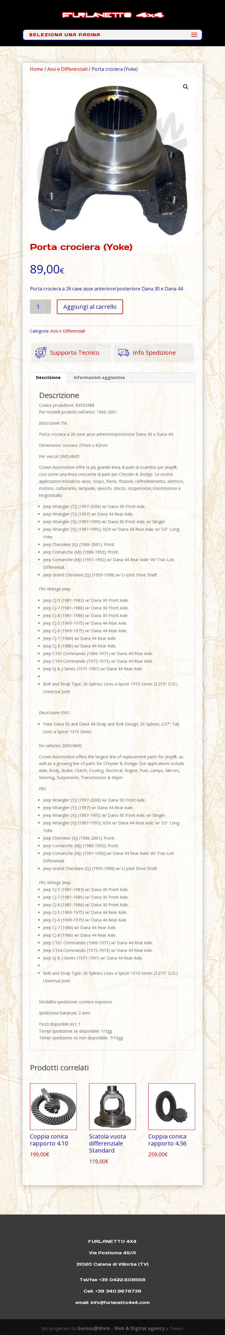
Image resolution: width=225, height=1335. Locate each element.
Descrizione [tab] (48, 377)
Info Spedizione (145, 352)
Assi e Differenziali (67, 69)
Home (36, 69)
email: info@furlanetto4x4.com (112, 1302)
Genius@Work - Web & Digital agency (121, 1328)
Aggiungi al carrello (90, 307)
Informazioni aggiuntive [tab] (99, 377)
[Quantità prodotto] (40, 306)
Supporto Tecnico (65, 352)
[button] (185, 87)
